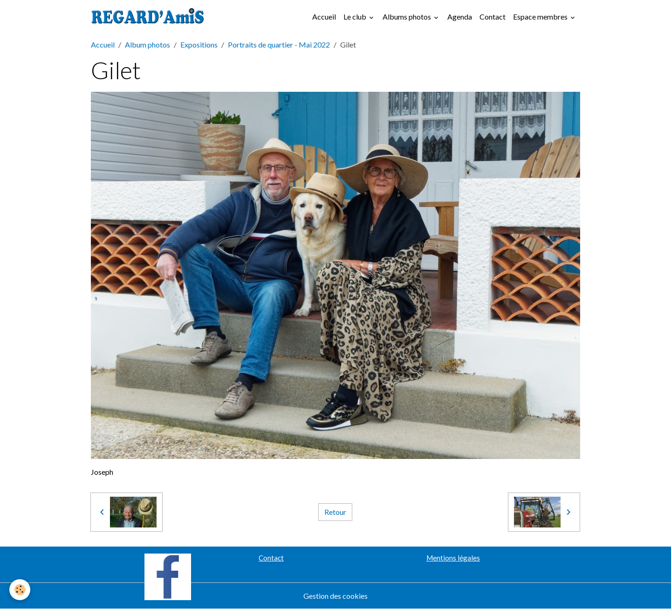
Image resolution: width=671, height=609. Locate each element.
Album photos (147, 44)
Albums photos (407, 16)
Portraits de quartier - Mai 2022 (279, 44)
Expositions (199, 44)
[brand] (149, 16)
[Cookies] (19, 589)
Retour (335, 511)
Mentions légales (453, 558)
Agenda (459, 16)
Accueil (324, 16)
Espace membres (541, 16)
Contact (492, 16)
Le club (355, 16)
